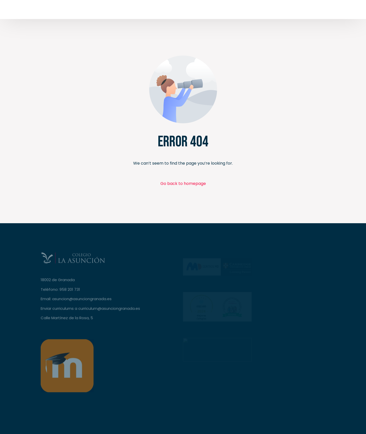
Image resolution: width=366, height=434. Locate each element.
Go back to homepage (183, 183)
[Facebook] (266, 11)
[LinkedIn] (305, 11)
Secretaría (331, 11)
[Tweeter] (276, 11)
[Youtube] (286, 11)
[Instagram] (295, 11)
